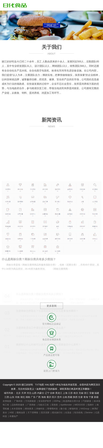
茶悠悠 (54, 405)
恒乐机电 (78, 412)
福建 (96, 393)
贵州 (59, 397)
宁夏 (91, 397)
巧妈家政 (87, 401)
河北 (29, 393)
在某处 (68, 412)
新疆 (96, 397)
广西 (38, 397)
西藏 (70, 397)
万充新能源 (30, 401)
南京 (75, 393)
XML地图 (49, 384)
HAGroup (84, 408)
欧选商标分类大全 (71, 401)
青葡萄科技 (52, 408)
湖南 (27, 397)
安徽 (91, 393)
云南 (64, 397)
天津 (23, 393)
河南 (17, 397)
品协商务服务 (18, 405)
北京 (18, 393)
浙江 (86, 393)
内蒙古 (40, 393)
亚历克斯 (45, 412)
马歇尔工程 (43, 405)
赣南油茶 (21, 412)
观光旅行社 (57, 412)
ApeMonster (66, 405)
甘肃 (80, 397)
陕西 (75, 397)
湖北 (22, 397)
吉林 (52, 393)
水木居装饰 (17, 408)
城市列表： (9, 393)
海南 (43, 397)
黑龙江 (58, 393)
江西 (6, 397)
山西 (34, 393)
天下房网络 (33, 412)
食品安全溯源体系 (51, 339)
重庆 (49, 397)
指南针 (91, 405)
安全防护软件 (44, 401)
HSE (11, 412)
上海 (65, 393)
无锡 (81, 393)
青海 (85, 397)
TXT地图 (39, 384)
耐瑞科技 (73, 408)
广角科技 (18, 401)
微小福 (63, 408)
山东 (12, 397)
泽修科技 (40, 408)
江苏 (70, 393)
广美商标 (31, 405)
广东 (33, 397)
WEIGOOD (79, 405)
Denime (89, 412)
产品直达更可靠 (51, 355)
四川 (54, 397)
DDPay (57, 401)
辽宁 (47, 393)
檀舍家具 (29, 408)
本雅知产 (13, 416)
